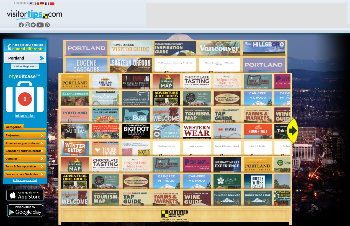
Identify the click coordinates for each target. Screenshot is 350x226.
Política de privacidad (25, 180)
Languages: (21, 2)
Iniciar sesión (25, 116)
